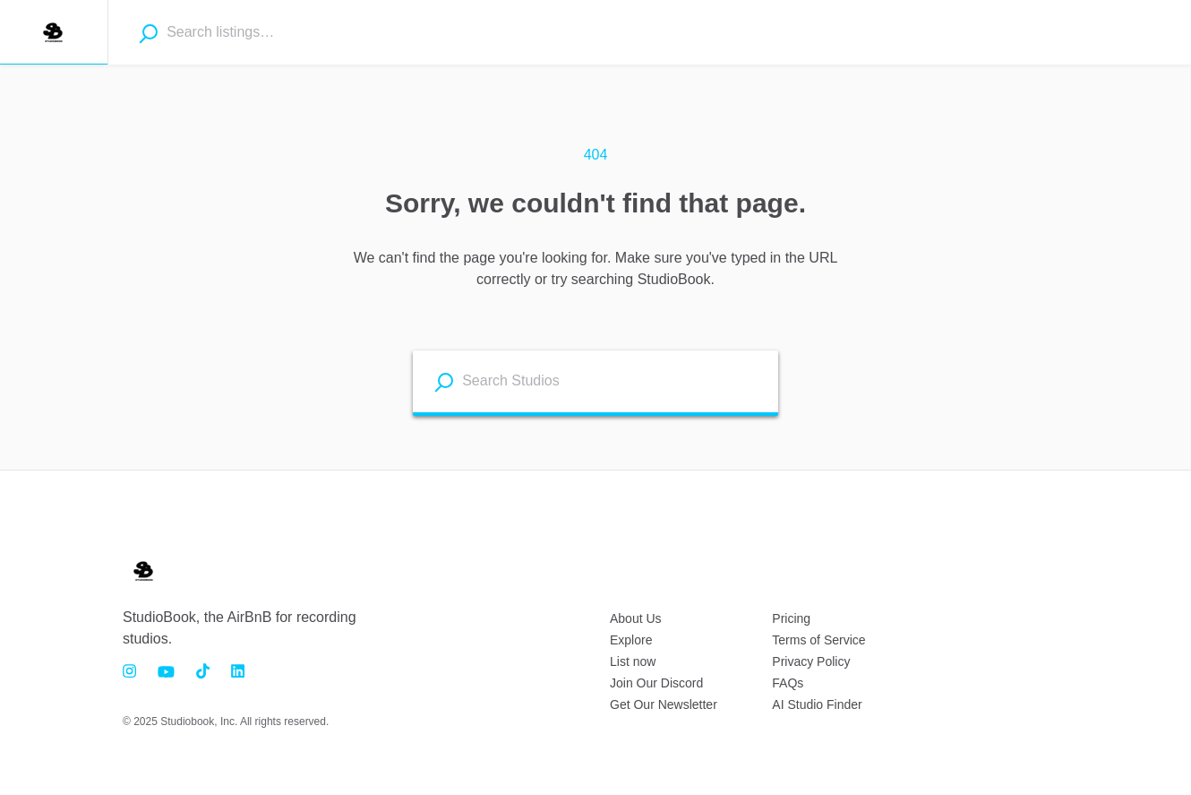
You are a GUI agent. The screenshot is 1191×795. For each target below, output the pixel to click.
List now (632, 661)
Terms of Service (818, 640)
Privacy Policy (811, 661)
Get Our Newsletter (663, 704)
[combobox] (270, 32)
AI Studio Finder (816, 704)
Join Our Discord (656, 683)
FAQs (787, 683)
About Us (636, 618)
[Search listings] (443, 382)
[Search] (148, 33)
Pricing (791, 618)
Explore (631, 640)
